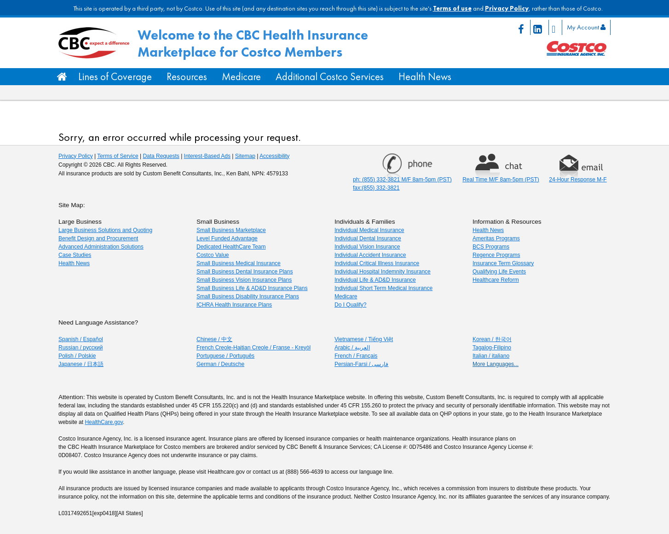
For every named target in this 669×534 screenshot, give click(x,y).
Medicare (241, 76)
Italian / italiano (491, 356)
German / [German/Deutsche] (220, 364)
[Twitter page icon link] (555, 27)
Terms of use (452, 8)
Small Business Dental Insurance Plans (244, 271)
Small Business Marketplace (231, 230)
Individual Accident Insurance (370, 255)
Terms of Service (117, 156)
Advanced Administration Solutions (101, 247)
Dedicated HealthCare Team (231, 247)
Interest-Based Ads (207, 156)
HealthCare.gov (104, 422)
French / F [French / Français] (355, 356)
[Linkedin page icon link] (540, 27)
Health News (424, 76)
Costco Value (212, 255)
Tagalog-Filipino (492, 347)
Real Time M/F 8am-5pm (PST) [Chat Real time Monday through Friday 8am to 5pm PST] (500, 179)
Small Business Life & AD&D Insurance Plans (251, 288)
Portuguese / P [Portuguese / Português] (225, 356)
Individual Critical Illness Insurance (376, 263)
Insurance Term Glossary (503, 263)
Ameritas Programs (496, 238)
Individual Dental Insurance (367, 238)
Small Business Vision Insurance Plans (244, 280)
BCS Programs (491, 247)
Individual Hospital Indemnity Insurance (382, 271)
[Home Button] (62, 76)
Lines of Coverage (115, 76)
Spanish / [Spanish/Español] (80, 339)
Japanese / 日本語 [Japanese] (81, 364)
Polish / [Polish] (77, 356)
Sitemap (245, 156)
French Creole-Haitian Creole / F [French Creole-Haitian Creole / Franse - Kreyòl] (253, 347)
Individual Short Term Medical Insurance (383, 288)
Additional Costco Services (330, 76)
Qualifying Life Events (499, 271)
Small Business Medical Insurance (238, 263)
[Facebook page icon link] (523, 27)
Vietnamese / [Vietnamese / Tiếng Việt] (363, 339)
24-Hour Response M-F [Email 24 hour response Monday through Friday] (577, 179)
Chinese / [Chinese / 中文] (214, 339)
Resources (187, 76)
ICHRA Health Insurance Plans (234, 305)
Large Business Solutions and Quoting (105, 230)
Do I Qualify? (350, 305)
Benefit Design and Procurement (98, 238)
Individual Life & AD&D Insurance (375, 280)
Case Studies (74, 255)
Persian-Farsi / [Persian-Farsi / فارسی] (361, 364)
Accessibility (274, 156)
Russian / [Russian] (80, 347)
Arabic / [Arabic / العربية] (352, 347)
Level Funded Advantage (227, 238)
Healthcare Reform (496, 280)
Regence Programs (496, 255)
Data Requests (161, 156)
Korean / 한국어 (492, 339)
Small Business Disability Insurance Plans (247, 296)
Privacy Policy (507, 8)
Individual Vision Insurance (367, 247)
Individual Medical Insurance (369, 230)
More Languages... (496, 364)
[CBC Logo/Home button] (94, 42)
